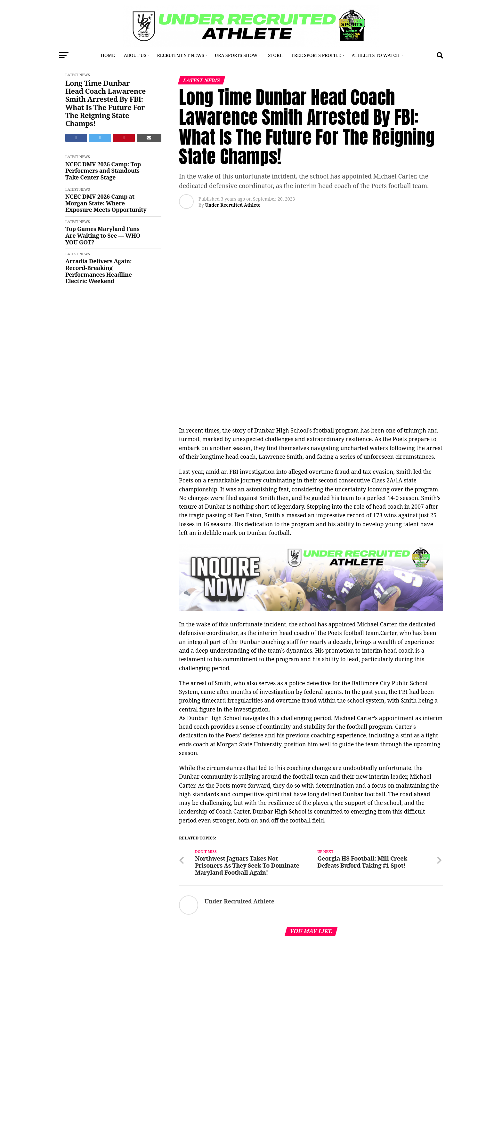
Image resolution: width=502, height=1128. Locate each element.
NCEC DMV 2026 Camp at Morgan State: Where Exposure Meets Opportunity (105, 203)
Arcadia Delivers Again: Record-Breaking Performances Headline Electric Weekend (98, 271)
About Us (135, 55)
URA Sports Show (236, 55)
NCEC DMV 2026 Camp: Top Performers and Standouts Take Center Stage (103, 171)
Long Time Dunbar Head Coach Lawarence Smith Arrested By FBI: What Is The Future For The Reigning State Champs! (105, 103)
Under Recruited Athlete (232, 205)
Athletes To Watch (376, 55)
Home (108, 55)
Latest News (77, 74)
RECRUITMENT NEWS (180, 55)
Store (275, 55)
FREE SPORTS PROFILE (316, 55)
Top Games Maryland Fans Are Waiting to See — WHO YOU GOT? (102, 235)
